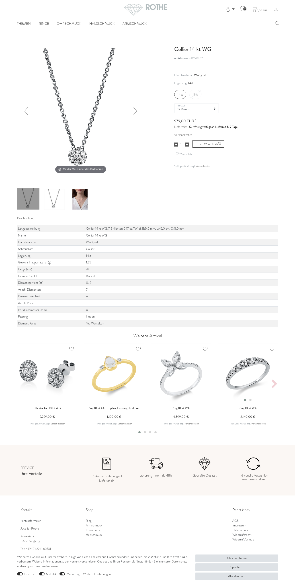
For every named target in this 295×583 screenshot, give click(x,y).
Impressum (239, 525)
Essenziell (30, 574)
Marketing (73, 574)
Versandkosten (183, 135)
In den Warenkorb (208, 144)
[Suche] (276, 23)
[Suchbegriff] (247, 23)
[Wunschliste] (243, 9)
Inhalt (181, 105)
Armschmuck (135, 23)
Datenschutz (240, 530)
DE (276, 9)
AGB (235, 521)
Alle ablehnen (236, 576)
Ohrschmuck (69, 23)
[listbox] (248, 373)
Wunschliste (184, 154)
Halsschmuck (102, 23)
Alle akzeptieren (237, 558)
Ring (88, 521)
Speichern (236, 567)
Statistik (51, 574)
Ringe (44, 23)
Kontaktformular (30, 521)
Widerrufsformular (244, 539)
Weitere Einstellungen (97, 574)
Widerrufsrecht (242, 535)
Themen (24, 23)
